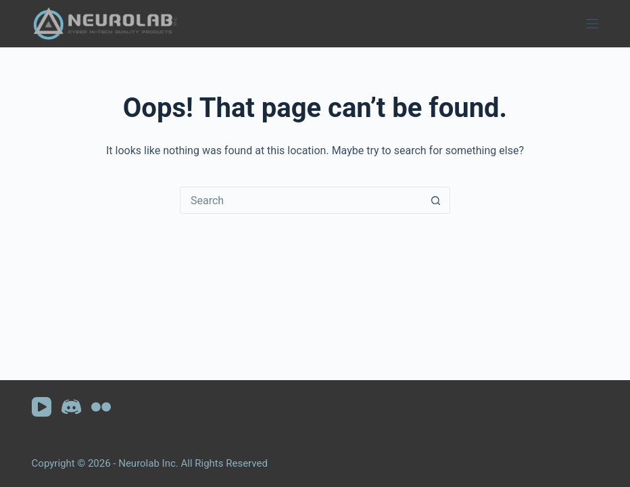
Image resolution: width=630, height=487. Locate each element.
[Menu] (592, 24)
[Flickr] (101, 407)
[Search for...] (301, 200)
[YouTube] (41, 407)
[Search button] (436, 200)
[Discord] (71, 407)
